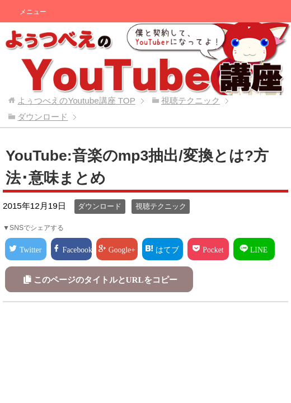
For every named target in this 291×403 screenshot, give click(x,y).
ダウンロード (99, 206)
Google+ (122, 249)
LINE (258, 249)
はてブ (167, 249)
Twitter (30, 249)
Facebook (77, 249)
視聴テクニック (160, 206)
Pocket (213, 249)
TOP (76, 100)
